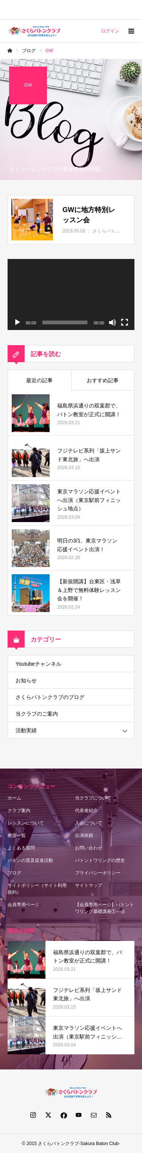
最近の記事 (39, 380)
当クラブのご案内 (37, 714)
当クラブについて (93, 798)
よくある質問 (21, 848)
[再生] (17, 322)
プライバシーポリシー (97, 873)
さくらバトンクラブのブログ (50, 697)
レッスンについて (26, 823)
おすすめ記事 (103, 380)
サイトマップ (88, 885)
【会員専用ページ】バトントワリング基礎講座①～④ (104, 908)
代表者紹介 (86, 810)
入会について (88, 823)
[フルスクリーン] (124, 322)
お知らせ (26, 680)
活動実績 (26, 730)
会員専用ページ (23, 904)
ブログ (14, 873)
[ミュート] (112, 322)
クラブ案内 (19, 810)
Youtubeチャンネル (38, 664)
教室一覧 (17, 835)
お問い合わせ (88, 848)
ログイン (110, 31)
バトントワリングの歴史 (100, 860)
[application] (71, 294)
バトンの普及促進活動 (30, 860)
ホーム (14, 798)
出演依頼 (84, 835)
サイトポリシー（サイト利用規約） (37, 889)
